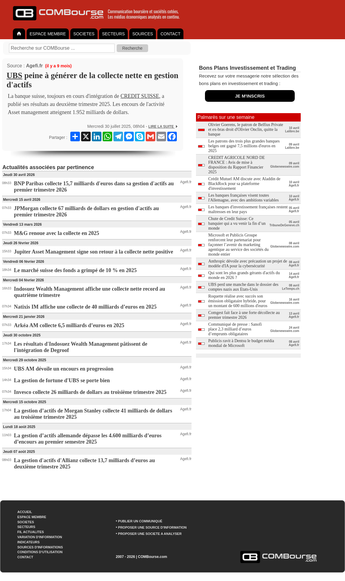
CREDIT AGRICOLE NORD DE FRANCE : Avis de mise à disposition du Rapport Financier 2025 (236, 164)
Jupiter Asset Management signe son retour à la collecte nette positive (93, 252)
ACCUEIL (24, 512)
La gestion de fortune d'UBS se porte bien (62, 380)
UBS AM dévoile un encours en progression (63, 369)
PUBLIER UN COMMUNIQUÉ (140, 521)
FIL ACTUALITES (30, 532)
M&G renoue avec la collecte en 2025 (56, 233)
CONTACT (170, 33)
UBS (14, 75)
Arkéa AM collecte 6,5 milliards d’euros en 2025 (69, 325)
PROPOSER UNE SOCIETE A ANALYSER (150, 534)
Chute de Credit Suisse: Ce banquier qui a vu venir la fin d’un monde (237, 223)
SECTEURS (113, 33)
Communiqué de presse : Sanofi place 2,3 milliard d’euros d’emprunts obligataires (235, 329)
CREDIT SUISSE (140, 96)
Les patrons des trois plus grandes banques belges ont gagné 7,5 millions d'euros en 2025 (244, 146)
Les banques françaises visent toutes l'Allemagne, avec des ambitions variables (243, 197)
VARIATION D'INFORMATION (39, 537)
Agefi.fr (34, 65)
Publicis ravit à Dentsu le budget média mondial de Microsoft (241, 343)
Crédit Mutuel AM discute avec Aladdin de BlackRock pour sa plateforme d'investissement (244, 184)
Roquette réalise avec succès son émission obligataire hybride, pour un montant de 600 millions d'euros (237, 301)
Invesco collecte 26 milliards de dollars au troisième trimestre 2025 (90, 392)
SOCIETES (84, 33)
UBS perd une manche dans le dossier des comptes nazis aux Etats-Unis (243, 287)
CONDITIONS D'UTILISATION (40, 552)
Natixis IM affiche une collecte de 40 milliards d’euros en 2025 (85, 307)
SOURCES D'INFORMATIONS (40, 547)
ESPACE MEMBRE (48, 33)
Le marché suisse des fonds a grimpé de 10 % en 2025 (75, 270)
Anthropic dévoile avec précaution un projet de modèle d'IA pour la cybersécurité (247, 263)
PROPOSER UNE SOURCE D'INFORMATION (152, 527)
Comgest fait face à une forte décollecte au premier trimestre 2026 (244, 315)
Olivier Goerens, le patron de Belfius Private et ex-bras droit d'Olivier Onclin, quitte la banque (245, 129)
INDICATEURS (28, 542)
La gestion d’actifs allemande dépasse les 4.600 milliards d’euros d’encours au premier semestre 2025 (88, 439)
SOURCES (142, 33)
